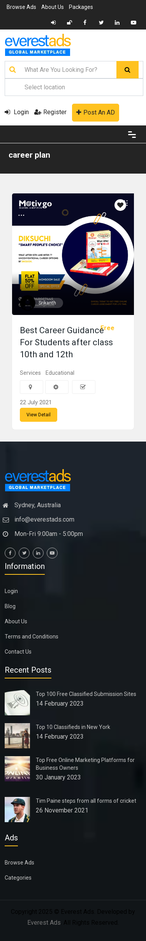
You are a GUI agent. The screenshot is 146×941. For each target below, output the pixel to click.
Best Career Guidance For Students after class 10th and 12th (66, 342)
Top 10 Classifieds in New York (73, 727)
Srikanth (47, 303)
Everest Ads (44, 922)
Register (50, 112)
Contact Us (18, 652)
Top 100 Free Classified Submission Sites (86, 694)
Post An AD (95, 112)
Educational (60, 373)
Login (17, 112)
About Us (52, 7)
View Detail (38, 414)
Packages (81, 7)
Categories (18, 878)
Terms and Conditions (31, 636)
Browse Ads (21, 7)
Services (30, 373)
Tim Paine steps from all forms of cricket (86, 801)
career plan (29, 155)
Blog (10, 606)
